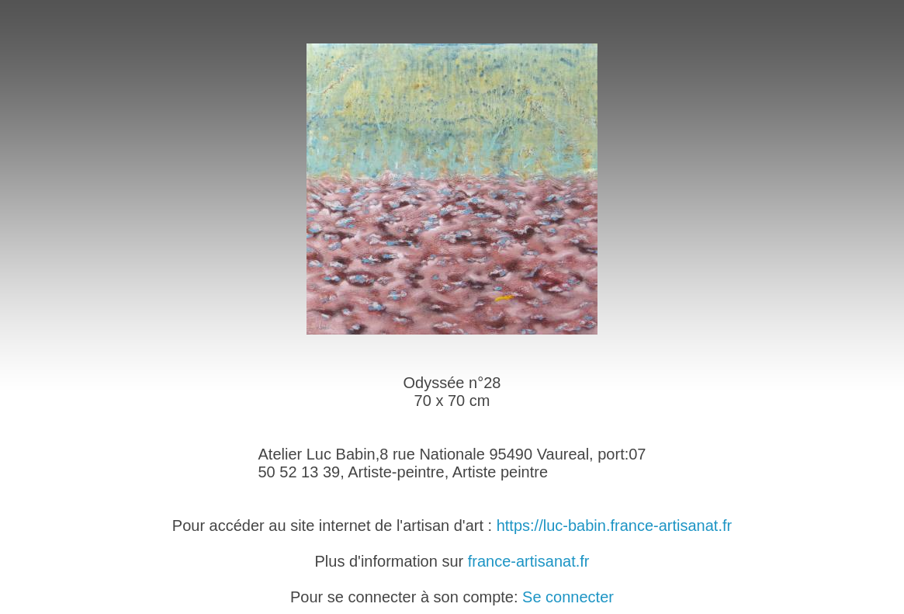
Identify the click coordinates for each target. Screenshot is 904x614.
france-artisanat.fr (529, 561)
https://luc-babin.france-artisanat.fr (614, 525)
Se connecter (568, 596)
